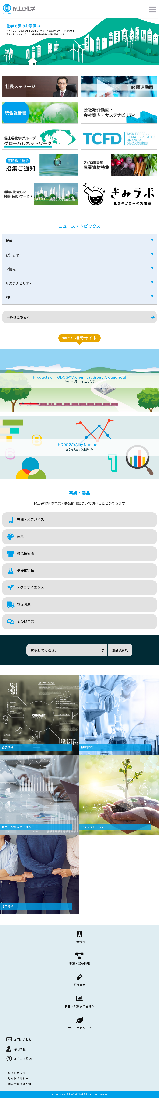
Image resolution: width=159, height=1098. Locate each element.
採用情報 (20, 1049)
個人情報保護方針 (19, 1084)
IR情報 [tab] (79, 268)
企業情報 (79, 941)
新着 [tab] (79, 240)
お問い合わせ (23, 1039)
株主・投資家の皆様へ (79, 1006)
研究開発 (79, 985)
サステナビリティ (79, 1028)
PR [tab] (79, 297)
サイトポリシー (18, 1078)
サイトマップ (16, 1073)
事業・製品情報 (79, 963)
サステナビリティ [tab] (79, 283)
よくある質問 (23, 1059)
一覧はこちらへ (18, 317)
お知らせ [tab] (79, 254)
